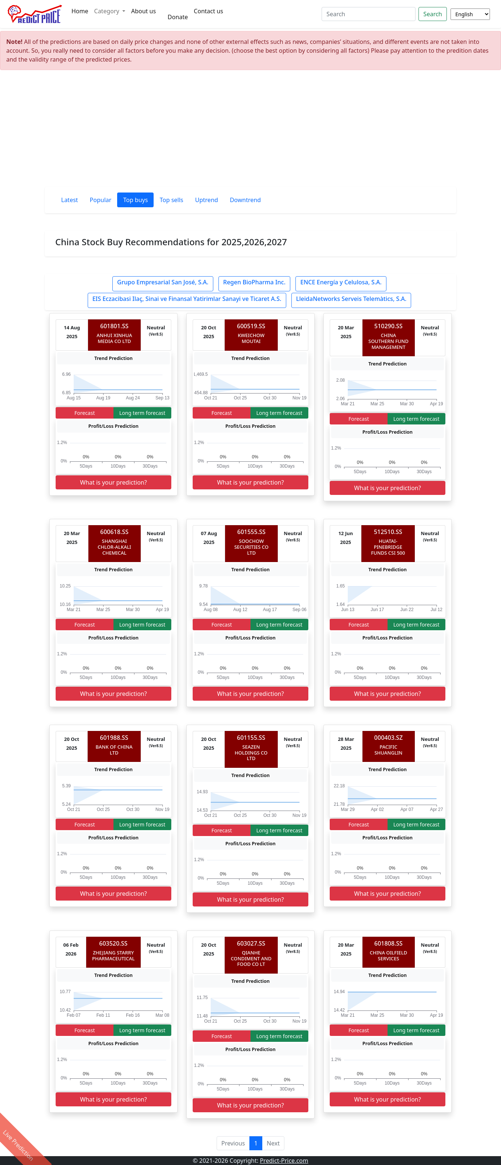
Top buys (135, 200)
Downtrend (245, 200)
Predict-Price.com (284, 1161)
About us (143, 11)
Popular (101, 200)
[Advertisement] (250, 131)
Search (432, 14)
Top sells (171, 200)
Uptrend (206, 200)
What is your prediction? (113, 482)
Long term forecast (142, 412)
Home (79, 11)
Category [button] (107, 11)
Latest (69, 200)
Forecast (84, 412)
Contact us (208, 11)
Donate (178, 17)
